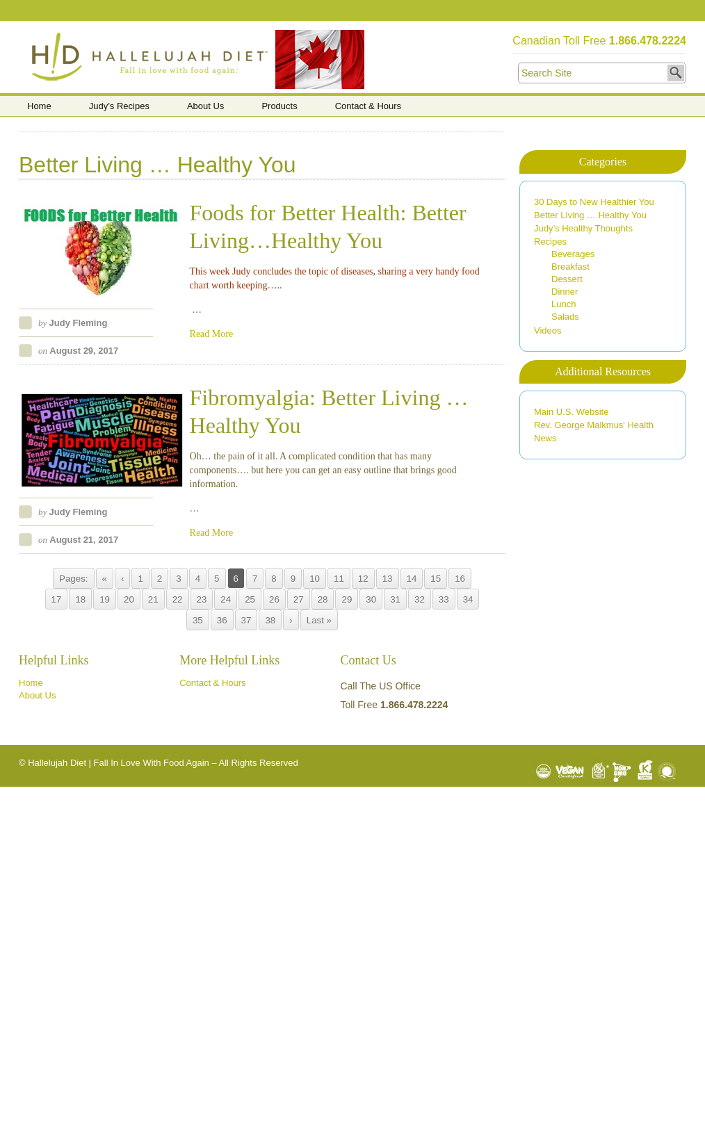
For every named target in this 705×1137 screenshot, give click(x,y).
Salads (565, 316)
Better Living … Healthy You (590, 215)
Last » (319, 620)
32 (419, 599)
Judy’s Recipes (119, 106)
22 (177, 599)
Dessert (567, 279)
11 (339, 578)
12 (363, 578)
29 (346, 599)
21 (153, 599)
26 (274, 599)
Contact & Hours (368, 106)
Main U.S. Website (571, 412)
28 (323, 599)
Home (39, 106)
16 (460, 578)
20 (129, 599)
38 (270, 620)
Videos (548, 330)
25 (250, 599)
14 (412, 578)
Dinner (564, 291)
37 (246, 620)
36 (222, 620)
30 (371, 599)
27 (298, 599)
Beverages (572, 254)
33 (444, 599)
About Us (205, 106)
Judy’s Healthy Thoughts (583, 228)
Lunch (563, 304)
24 (225, 599)
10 (314, 578)
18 (80, 599)
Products (279, 106)
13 (387, 578)
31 (395, 599)
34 (468, 599)
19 (104, 599)
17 (56, 599)
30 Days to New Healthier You (594, 202)
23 (202, 599)
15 (435, 578)
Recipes (550, 241)
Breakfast (570, 266)
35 (198, 620)
